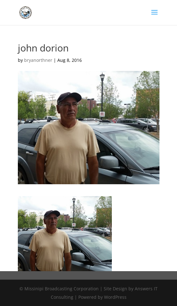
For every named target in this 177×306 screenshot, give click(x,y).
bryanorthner (38, 60)
